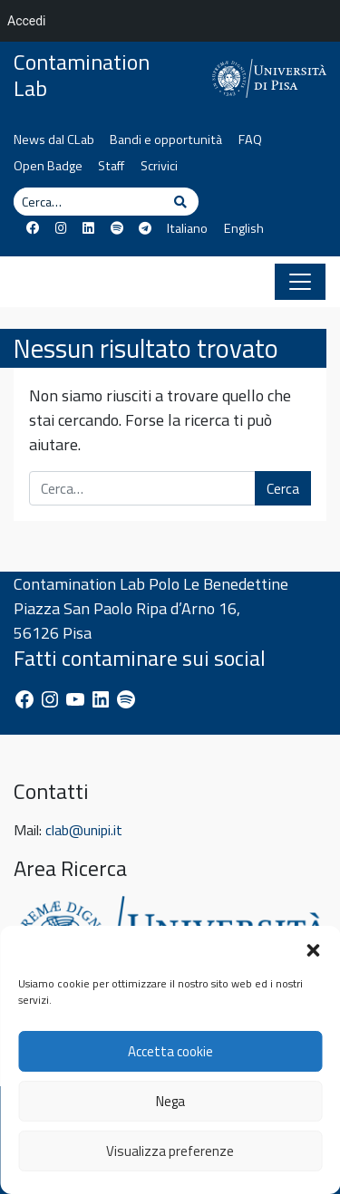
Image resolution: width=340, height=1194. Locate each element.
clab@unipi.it (83, 830)
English (244, 228)
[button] (313, 948)
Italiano (187, 228)
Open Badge (48, 166)
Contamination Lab (82, 75)
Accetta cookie (170, 1051)
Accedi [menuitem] (26, 21)
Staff (111, 166)
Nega (170, 1101)
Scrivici (159, 166)
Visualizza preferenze (170, 1151)
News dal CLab (54, 139)
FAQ (250, 139)
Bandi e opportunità (166, 139)
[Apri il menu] (300, 282)
